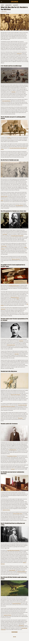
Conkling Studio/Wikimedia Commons (23, 29)
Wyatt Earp (21, 340)
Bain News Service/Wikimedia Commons (22, 541)
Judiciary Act (19, 53)
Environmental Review (16, 603)
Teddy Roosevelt (12, 570)
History (17, 298)
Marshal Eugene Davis (11, 344)
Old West (9, 137)
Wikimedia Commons (25, 176)
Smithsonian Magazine (21, 571)
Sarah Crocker (4, 11)
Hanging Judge (4, 245)
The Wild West (15, 5)
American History (8, 5)
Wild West (13, 91)
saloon (2, 200)
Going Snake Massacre (6, 100)
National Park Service (15, 297)
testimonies (3, 308)
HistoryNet (17, 353)
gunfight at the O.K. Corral (14, 285)
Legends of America (6, 509)
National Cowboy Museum (15, 394)
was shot (12, 469)
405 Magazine (21, 625)
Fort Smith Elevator (19, 205)
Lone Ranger (5, 234)
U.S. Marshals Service (12, 449)
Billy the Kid (20, 418)
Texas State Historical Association (17, 235)
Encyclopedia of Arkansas (12, 455)
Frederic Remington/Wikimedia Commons (22, 82)
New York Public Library (17, 513)
